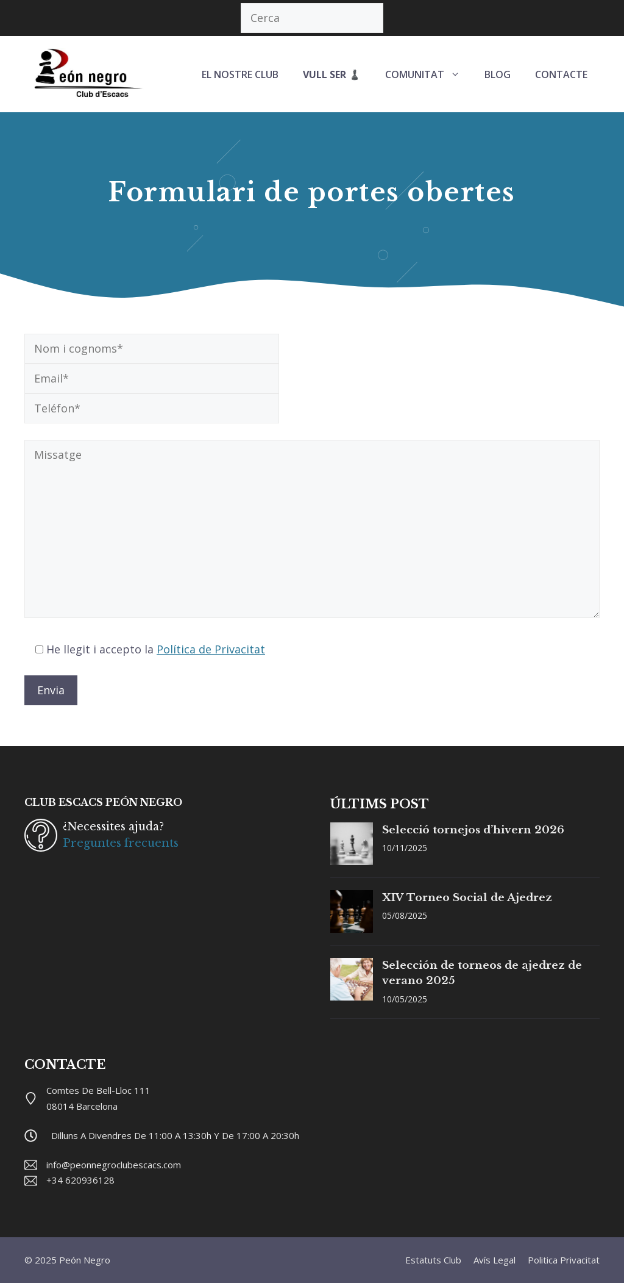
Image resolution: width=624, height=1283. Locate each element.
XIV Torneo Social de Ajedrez (467, 897)
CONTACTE (561, 74)
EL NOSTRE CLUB (240, 74)
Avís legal (494, 1260)
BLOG (497, 74)
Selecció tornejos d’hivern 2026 (473, 830)
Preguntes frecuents (121, 843)
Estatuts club (433, 1260)
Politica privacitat (564, 1260)
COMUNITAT (428, 74)
